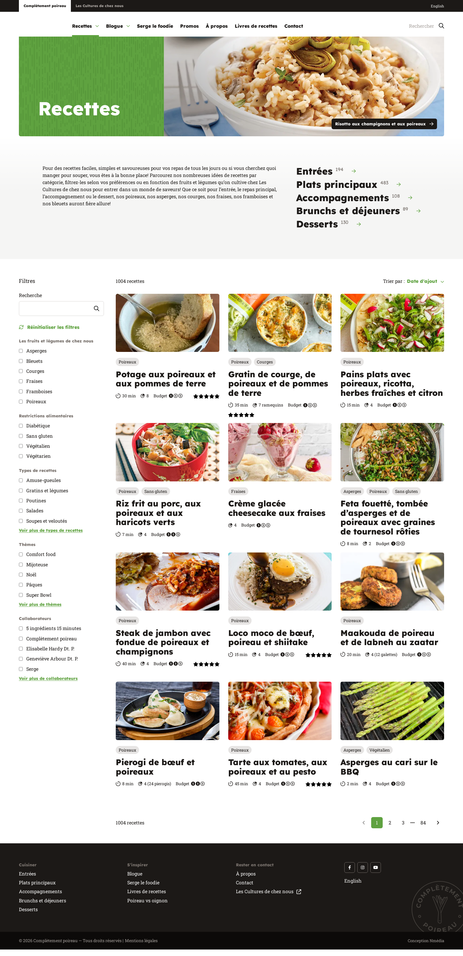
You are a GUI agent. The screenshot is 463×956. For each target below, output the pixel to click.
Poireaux (127, 368)
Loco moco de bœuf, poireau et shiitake (271, 644)
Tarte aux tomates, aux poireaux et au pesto (277, 773)
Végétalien (379, 756)
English (437, 6)
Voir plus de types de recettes (51, 537)
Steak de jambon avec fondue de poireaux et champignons (163, 648)
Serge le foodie (155, 26)
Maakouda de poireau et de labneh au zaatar (389, 644)
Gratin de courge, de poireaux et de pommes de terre (278, 389)
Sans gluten (155, 498)
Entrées (326, 177)
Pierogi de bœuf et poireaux (155, 773)
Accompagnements (354, 204)
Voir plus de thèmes (40, 611)
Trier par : (394, 287)
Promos (189, 26)
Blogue (118, 26)
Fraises (238, 498)
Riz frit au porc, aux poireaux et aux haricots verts (158, 519)
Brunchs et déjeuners (358, 217)
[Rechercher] (420, 26)
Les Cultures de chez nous (99, 6)
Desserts (328, 230)
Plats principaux (348, 190)
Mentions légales (141, 947)
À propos (217, 26)
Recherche (30, 302)
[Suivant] (438, 829)
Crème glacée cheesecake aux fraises (276, 514)
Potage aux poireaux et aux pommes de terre (166, 385)
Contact (293, 26)
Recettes (85, 26)
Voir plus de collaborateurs (48, 685)
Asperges (352, 498)
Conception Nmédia (425, 947)
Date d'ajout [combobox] (425, 288)
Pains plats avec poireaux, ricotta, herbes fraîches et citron (391, 389)
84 (423, 829)
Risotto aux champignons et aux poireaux (384, 130)
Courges (265, 368)
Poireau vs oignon (147, 907)
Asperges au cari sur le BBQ (389, 773)
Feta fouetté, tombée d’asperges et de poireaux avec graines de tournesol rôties (387, 524)
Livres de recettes (256, 26)
